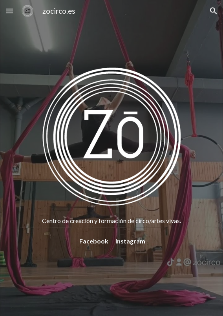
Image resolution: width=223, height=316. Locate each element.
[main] (111, 221)
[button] (9, 11)
